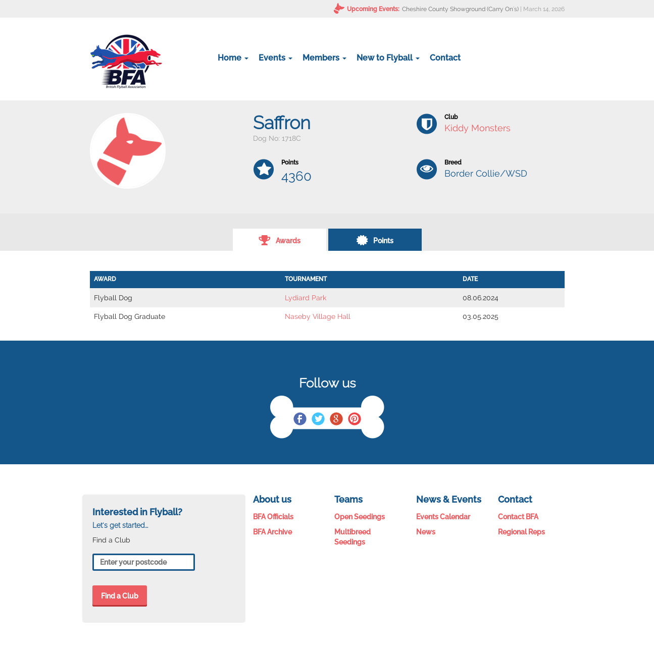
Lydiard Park (305, 298)
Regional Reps (521, 532)
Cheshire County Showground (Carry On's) (460, 9)
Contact (445, 58)
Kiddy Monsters (477, 128)
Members (324, 58)
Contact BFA (518, 517)
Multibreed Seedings (352, 537)
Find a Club (119, 596)
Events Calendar (443, 517)
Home (233, 58)
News (425, 532)
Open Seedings (359, 517)
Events (275, 58)
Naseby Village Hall (317, 316)
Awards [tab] (279, 239)
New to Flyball (388, 58)
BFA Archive (272, 532)
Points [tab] (374, 239)
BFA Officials (273, 517)
